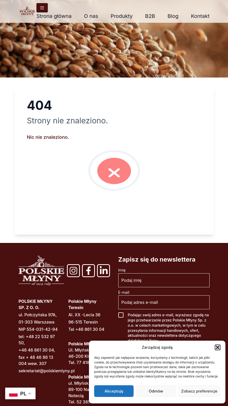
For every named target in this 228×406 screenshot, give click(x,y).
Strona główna (57, 16)
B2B (154, 16)
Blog (176, 16)
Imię (122, 270)
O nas (95, 16)
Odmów (156, 391)
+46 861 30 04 (89, 329)
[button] (217, 347)
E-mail (123, 292)
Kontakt (204, 16)
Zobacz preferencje (199, 391)
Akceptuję (114, 391)
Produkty (125, 16)
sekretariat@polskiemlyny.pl (47, 370)
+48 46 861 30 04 (36, 350)
